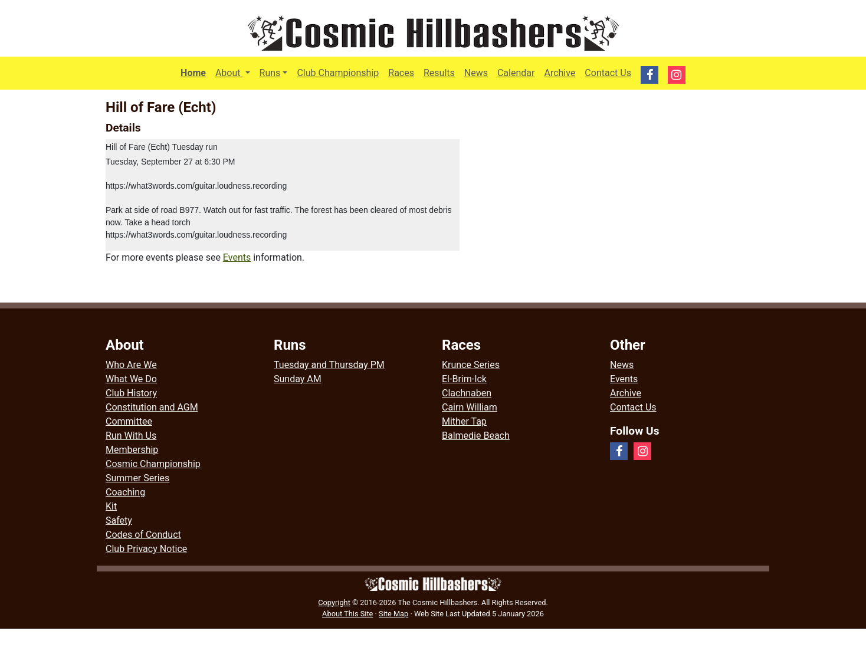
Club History (131, 393)
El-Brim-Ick (464, 379)
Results (439, 72)
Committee (129, 421)
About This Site (347, 613)
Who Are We (131, 364)
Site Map (393, 613)
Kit (111, 506)
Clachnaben (466, 393)
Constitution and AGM (152, 407)
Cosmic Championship (153, 463)
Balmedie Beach (476, 435)
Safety (119, 520)
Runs (270, 72)
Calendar (515, 72)
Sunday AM (298, 379)
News (476, 72)
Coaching (125, 492)
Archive (559, 72)
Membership (132, 449)
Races (401, 72)
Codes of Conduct (143, 534)
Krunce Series (471, 364)
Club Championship (338, 72)
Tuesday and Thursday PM (329, 364)
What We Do (131, 379)
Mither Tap (464, 421)
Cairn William (469, 407)
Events (237, 257)
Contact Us (608, 72)
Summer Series (137, 478)
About (235, 71)
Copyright (334, 602)
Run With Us (131, 435)
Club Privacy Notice (146, 548)
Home (193, 72)
